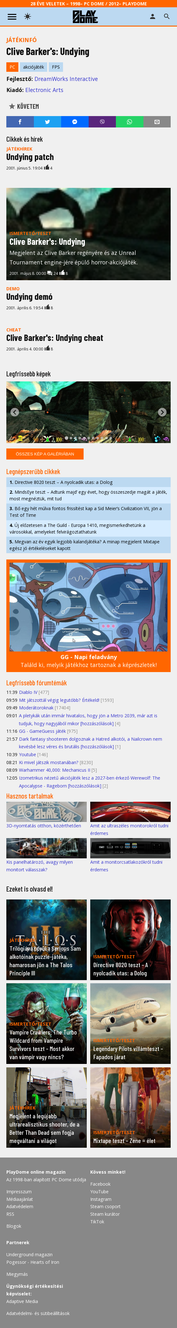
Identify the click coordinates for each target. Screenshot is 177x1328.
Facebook (100, 1184)
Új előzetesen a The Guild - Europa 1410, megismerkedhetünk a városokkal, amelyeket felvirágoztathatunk (77, 528)
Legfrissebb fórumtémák (36, 682)
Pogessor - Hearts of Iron (32, 1262)
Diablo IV (28, 692)
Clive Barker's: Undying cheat (54, 337)
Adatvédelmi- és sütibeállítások (38, 1313)
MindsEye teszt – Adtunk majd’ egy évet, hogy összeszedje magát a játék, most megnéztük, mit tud (88, 495)
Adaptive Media (22, 1301)
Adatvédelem (19, 1206)
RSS (10, 1214)
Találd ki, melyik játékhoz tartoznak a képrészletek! (89, 661)
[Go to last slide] (14, 412)
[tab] (66, 438)
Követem (23, 106)
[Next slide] (162, 412)
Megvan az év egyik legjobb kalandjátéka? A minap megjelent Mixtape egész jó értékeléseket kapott (84, 545)
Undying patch (30, 156)
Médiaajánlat (19, 1199)
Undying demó (29, 296)
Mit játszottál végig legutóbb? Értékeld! (59, 700)
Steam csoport (105, 1206)
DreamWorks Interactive (66, 79)
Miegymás (17, 1274)
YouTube (99, 1192)
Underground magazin (29, 1254)
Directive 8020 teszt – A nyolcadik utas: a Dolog (61, 482)
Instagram (100, 1199)
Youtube (27, 754)
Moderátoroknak (36, 708)
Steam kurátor (105, 1214)
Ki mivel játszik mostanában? (49, 762)
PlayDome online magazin (36, 1172)
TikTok (97, 1222)
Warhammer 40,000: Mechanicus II (54, 770)
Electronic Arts (44, 90)
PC (12, 67)
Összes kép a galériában (45, 454)
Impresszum (19, 1192)
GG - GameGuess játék (42, 731)
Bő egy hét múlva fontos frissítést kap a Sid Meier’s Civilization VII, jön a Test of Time (85, 511)
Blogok (13, 1226)
